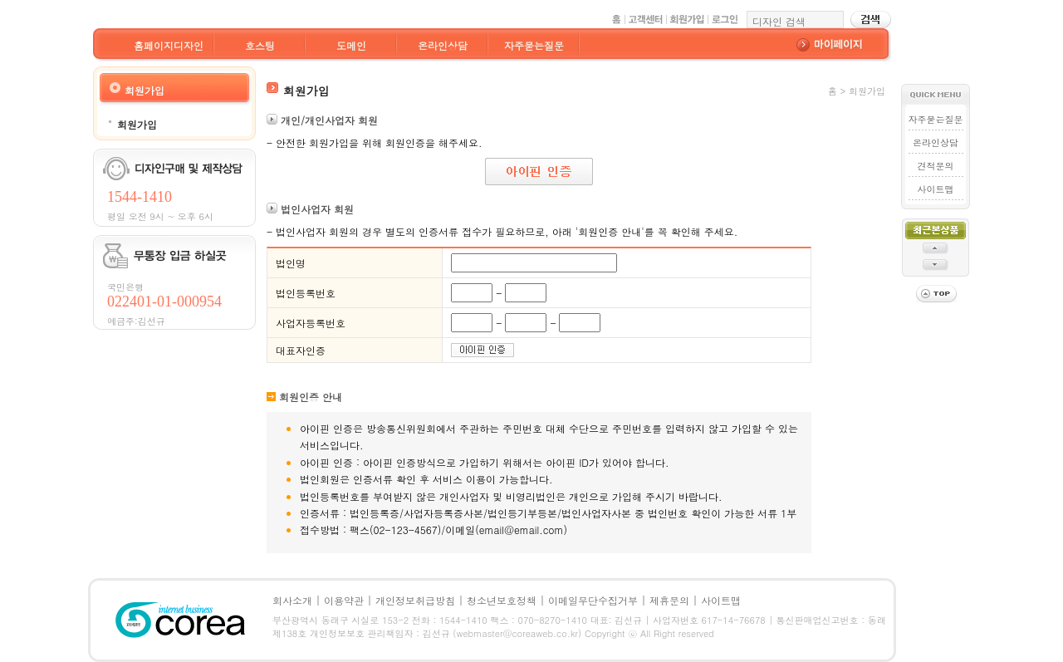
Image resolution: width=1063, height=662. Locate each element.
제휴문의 (669, 600)
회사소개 (292, 600)
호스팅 (260, 45)
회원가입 (137, 124)
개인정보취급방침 (415, 600)
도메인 (351, 45)
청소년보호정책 (501, 600)
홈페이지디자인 (168, 45)
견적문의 (936, 165)
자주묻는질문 (534, 45)
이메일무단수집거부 (593, 600)
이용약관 (344, 600)
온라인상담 (443, 45)
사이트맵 (936, 189)
